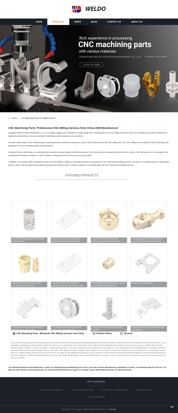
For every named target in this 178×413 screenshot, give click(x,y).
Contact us (114, 22)
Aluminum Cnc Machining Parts (115, 390)
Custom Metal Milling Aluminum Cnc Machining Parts (110, 370)
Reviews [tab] (126, 333)
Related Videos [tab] (102, 333)
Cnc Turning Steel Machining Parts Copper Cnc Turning (66, 370)
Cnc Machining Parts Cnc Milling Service (38, 118)
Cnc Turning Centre (145, 390)
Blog (94, 22)
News (77, 22)
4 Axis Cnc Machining (97, 397)
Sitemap (113, 409)
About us (136, 22)
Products (58, 22)
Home (39, 22)
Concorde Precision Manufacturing (102, 367)
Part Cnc (159, 367)
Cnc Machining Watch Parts (84, 390)
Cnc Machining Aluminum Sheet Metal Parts (25, 367)
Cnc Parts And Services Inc (53, 390)
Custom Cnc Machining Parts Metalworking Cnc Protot (66, 367)
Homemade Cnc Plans (126, 367)
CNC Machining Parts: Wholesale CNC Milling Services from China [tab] (48, 333)
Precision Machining (35, 370)
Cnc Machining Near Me (145, 367)
